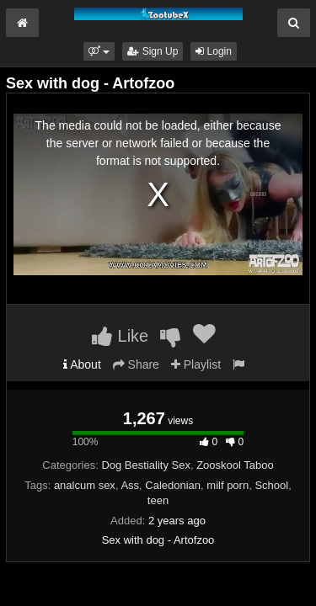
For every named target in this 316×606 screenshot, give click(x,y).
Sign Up (152, 51)
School (271, 485)
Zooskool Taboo (235, 465)
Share (136, 364)
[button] (99, 51)
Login (213, 51)
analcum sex (84, 485)
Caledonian (173, 485)
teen (158, 500)
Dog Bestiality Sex (145, 465)
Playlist (196, 364)
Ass (130, 485)
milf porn (227, 485)
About (82, 364)
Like (120, 336)
